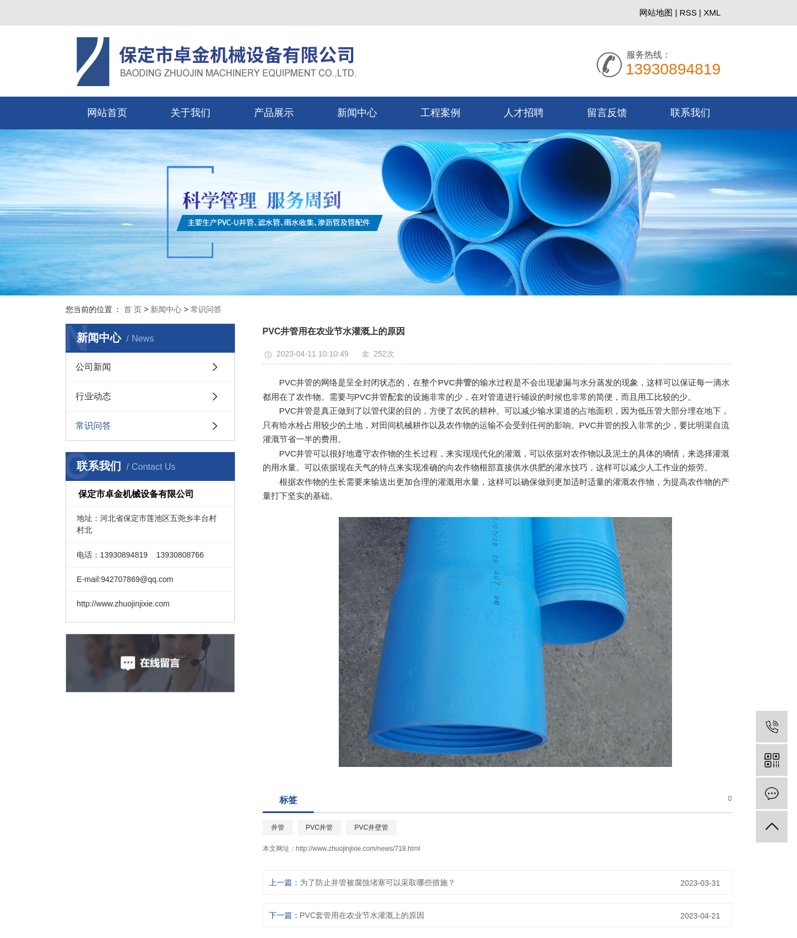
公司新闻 (93, 368)
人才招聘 (524, 112)
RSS (688, 12)
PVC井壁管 (386, 842)
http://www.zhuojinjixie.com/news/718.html (373, 863)
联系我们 (690, 112)
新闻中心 (357, 112)
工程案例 (440, 112)
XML (712, 12)
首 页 (133, 309)
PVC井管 (334, 842)
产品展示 (274, 112)
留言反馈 (607, 112)
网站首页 (107, 112)
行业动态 (93, 397)
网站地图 (657, 12)
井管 (292, 842)
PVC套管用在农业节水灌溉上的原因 (377, 929)
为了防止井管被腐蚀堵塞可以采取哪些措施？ (392, 896)
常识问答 (206, 309)
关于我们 (190, 112)
